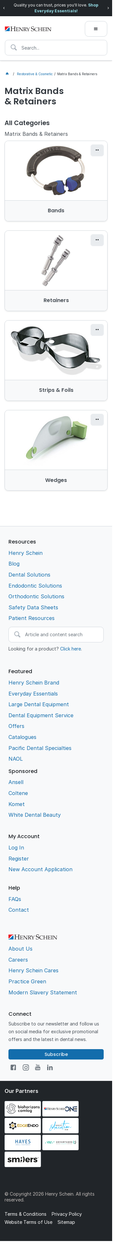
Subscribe (56, 1054)
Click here (70, 648)
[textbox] (56, 47)
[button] (97, 150)
